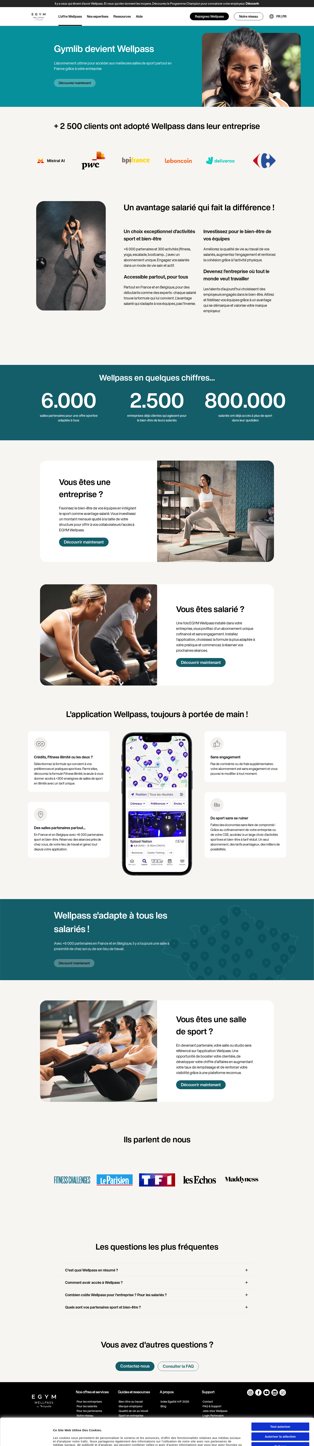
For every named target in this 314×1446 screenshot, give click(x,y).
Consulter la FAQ (178, 1366)
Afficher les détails (226, 1439)
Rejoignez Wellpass (209, 16)
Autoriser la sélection (280, 1411)
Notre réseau (248, 16)
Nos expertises (97, 16)
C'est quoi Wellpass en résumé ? (91, 1270)
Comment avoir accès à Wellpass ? (94, 1282)
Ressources (122, 16)
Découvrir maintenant (84, 542)
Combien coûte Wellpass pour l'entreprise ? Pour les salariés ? (116, 1294)
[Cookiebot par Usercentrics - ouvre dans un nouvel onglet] (26, 1439)
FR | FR (281, 16)
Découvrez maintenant (75, 82)
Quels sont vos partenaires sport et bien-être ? (103, 1307)
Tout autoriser (280, 1401)
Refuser (280, 1420)
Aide (139, 16)
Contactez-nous (135, 1366)
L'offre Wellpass (70, 16)
